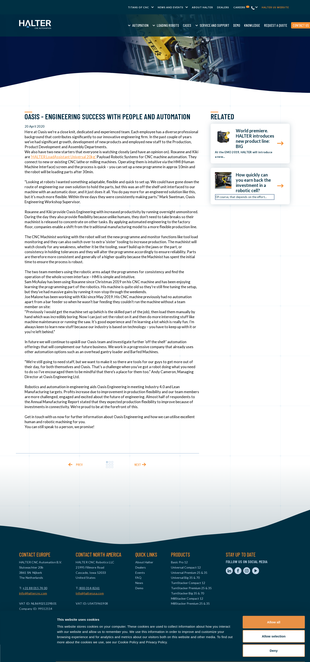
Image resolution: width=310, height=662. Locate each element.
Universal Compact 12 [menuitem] (186, 567)
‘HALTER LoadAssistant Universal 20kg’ (64, 157)
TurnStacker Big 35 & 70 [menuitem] (187, 593)
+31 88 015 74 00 (35, 588)
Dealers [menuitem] (223, 7)
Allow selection (273, 619)
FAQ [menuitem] (138, 577)
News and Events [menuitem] (170, 7)
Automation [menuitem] (107, 25)
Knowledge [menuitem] (219, 25)
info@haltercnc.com (33, 593)
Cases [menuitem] (154, 25)
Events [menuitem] (140, 572)
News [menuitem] (139, 583)
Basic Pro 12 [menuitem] (179, 562)
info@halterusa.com (90, 593)
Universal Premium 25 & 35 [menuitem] (189, 572)
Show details (228, 653)
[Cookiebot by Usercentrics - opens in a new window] (28, 653)
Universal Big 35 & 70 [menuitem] (185, 577)
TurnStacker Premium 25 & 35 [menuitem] (191, 588)
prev (79, 464)
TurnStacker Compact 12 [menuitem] (188, 583)
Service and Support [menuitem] (181, 25)
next (137, 464)
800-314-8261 (89, 588)
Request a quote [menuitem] (242, 25)
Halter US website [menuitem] (275, 7)
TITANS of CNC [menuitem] (138, 7)
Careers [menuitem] (241, 7)
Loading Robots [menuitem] (135, 25)
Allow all (273, 605)
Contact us (268, 25)
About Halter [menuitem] (202, 7)
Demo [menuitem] (203, 25)
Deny (274, 633)
